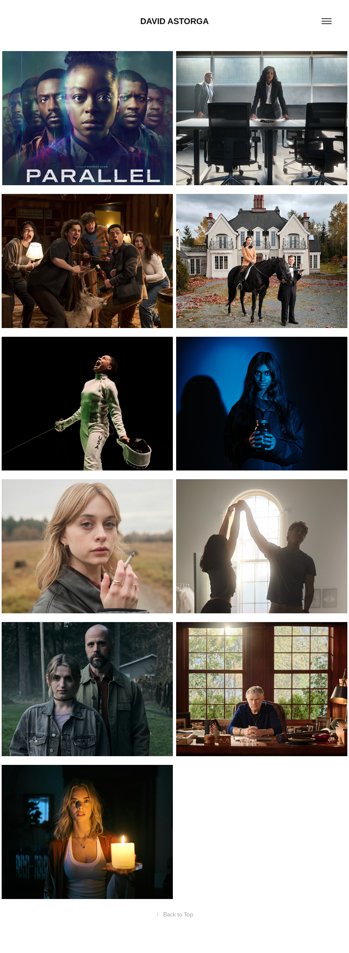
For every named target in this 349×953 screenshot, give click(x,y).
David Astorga (174, 21)
